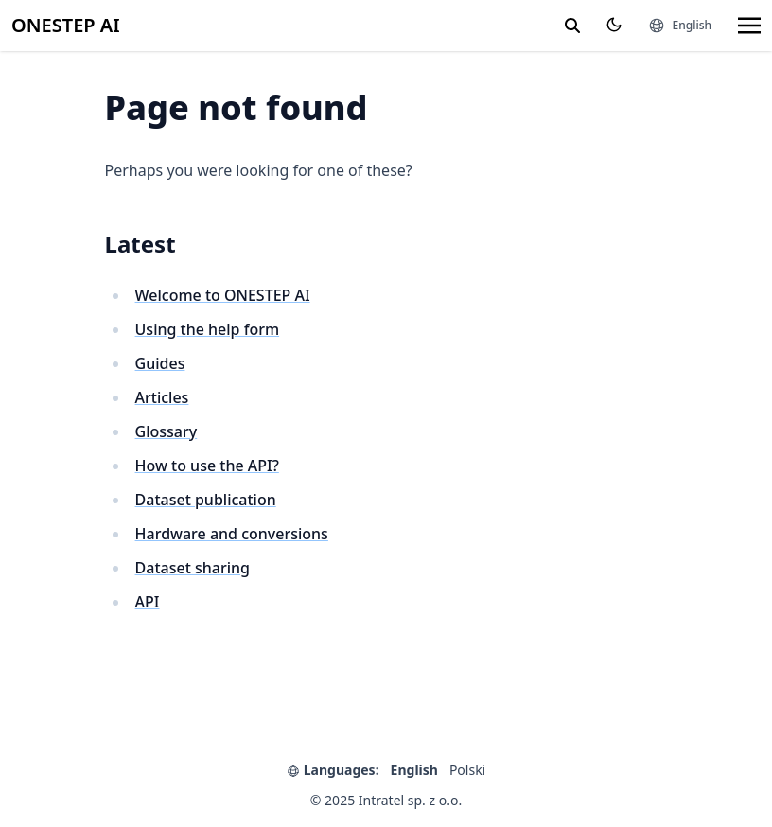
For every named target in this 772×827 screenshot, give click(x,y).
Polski (467, 770)
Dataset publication (205, 499)
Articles (162, 397)
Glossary (166, 431)
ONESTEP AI (65, 25)
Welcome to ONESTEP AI (222, 295)
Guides (160, 363)
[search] (572, 25)
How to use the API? (207, 465)
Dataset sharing (192, 567)
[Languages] (679, 25)
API (147, 601)
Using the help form (207, 329)
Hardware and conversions (231, 533)
